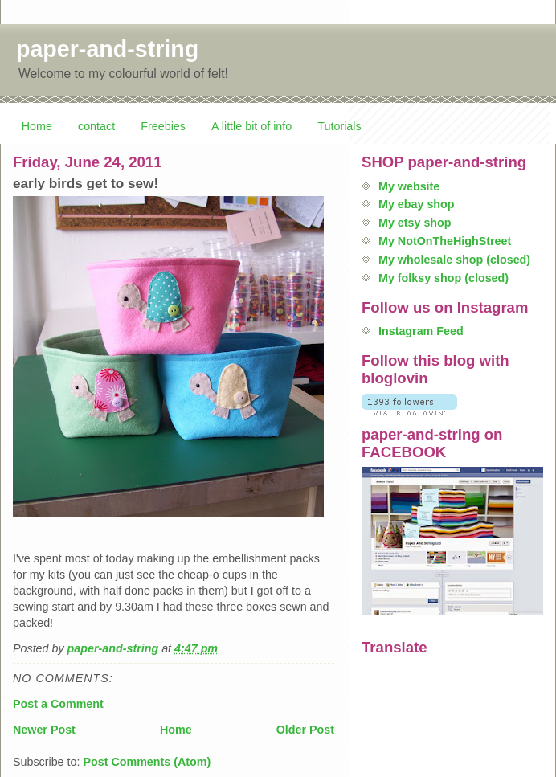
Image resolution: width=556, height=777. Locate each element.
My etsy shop (415, 222)
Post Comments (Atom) (147, 761)
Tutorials (339, 126)
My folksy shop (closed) (443, 278)
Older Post (305, 729)
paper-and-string (107, 49)
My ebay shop (416, 204)
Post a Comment (58, 703)
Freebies (163, 126)
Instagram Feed (421, 331)
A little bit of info (251, 126)
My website (408, 186)
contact (96, 126)
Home (37, 126)
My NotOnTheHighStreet (444, 241)
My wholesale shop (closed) (454, 259)
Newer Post (44, 729)
